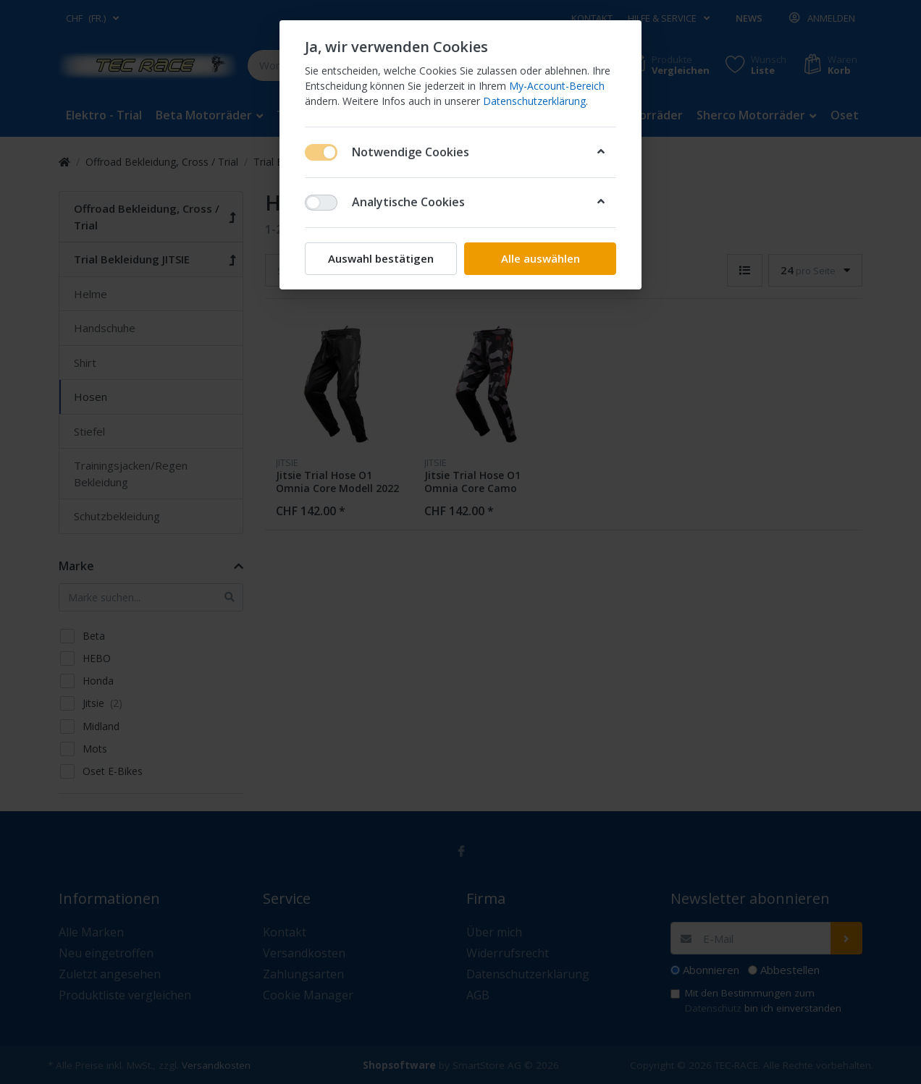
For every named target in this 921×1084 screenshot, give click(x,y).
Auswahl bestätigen (381, 258)
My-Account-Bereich (557, 86)
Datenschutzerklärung (534, 101)
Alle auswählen (540, 258)
